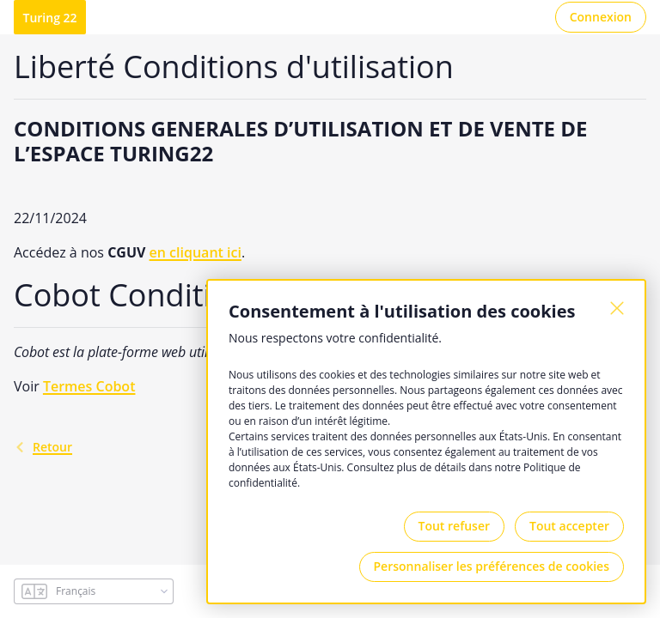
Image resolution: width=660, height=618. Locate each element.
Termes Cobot (89, 386)
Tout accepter (569, 526)
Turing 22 (50, 17)
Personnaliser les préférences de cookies (491, 566)
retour (43, 447)
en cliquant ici (195, 252)
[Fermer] (617, 308)
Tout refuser (455, 526)
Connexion (601, 17)
